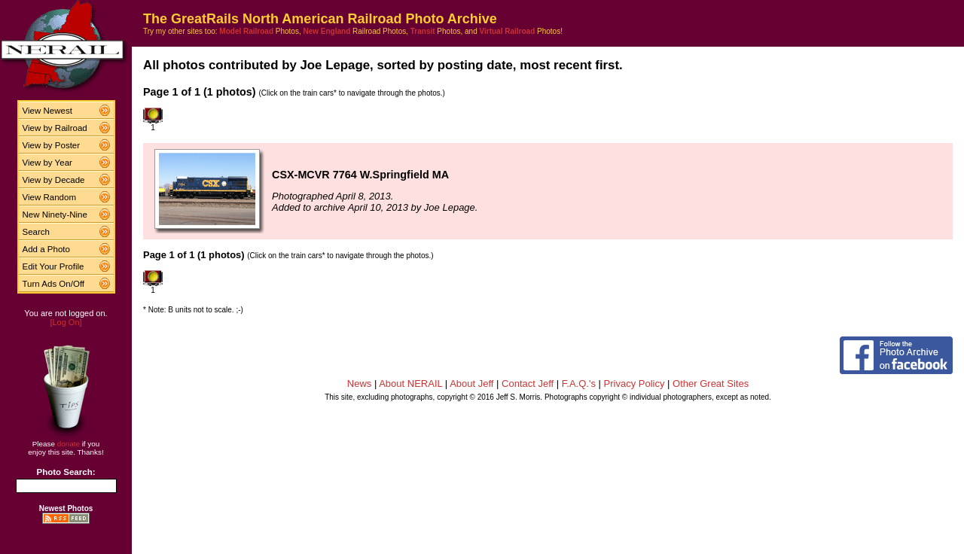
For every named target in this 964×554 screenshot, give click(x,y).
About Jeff (471, 383)
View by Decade (54, 179)
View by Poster (52, 145)
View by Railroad (55, 127)
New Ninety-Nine (55, 214)
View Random (49, 197)
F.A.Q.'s (579, 383)
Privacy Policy (634, 383)
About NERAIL (410, 383)
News (359, 383)
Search (36, 231)
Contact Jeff (528, 383)
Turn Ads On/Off (54, 283)
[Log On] (65, 322)
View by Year (47, 162)
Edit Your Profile (53, 266)
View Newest (47, 110)
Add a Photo (46, 249)
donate (68, 444)
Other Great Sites (711, 383)
